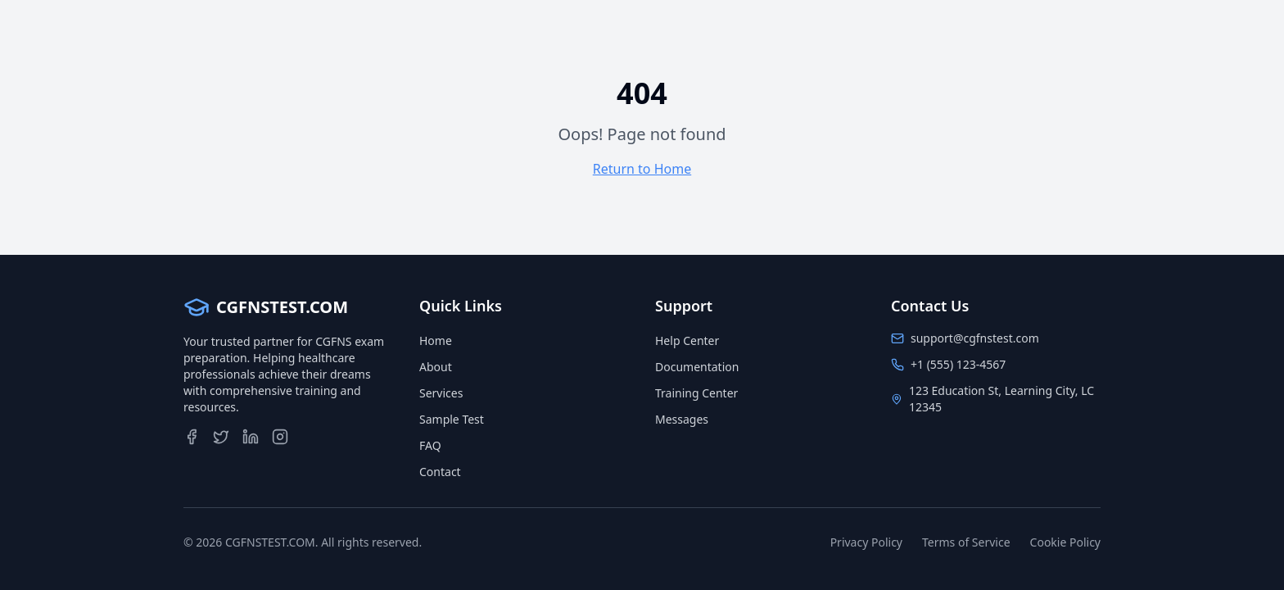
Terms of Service (966, 542)
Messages (681, 419)
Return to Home (642, 169)
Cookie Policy (1065, 542)
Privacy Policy (866, 542)
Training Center (696, 393)
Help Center (687, 340)
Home (435, 340)
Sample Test (451, 419)
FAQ (430, 445)
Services (441, 393)
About (435, 366)
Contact (440, 471)
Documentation (697, 366)
